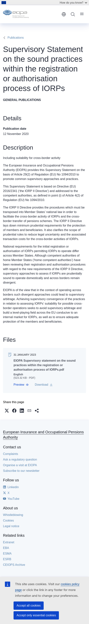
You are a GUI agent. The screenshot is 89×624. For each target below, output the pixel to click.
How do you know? (73, 2)
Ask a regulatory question (20, 459)
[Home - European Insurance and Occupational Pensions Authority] (31, 14)
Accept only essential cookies (36, 615)
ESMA (7, 553)
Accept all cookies (29, 605)
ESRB (7, 559)
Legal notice (11, 526)
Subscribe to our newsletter (21, 470)
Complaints (10, 453)
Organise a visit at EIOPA (20, 465)
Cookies (8, 520)
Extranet (8, 542)
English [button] (64, 14)
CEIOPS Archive (14, 564)
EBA (6, 547)
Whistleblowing (13, 514)
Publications (16, 37)
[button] (21, 385)
